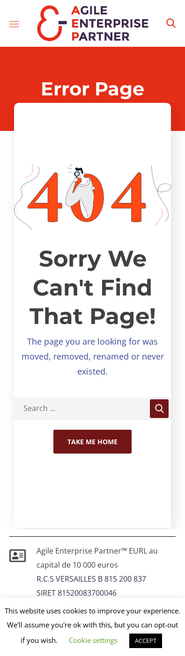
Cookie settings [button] (93, 640)
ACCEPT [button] (145, 640)
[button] (171, 23)
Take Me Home (92, 441)
